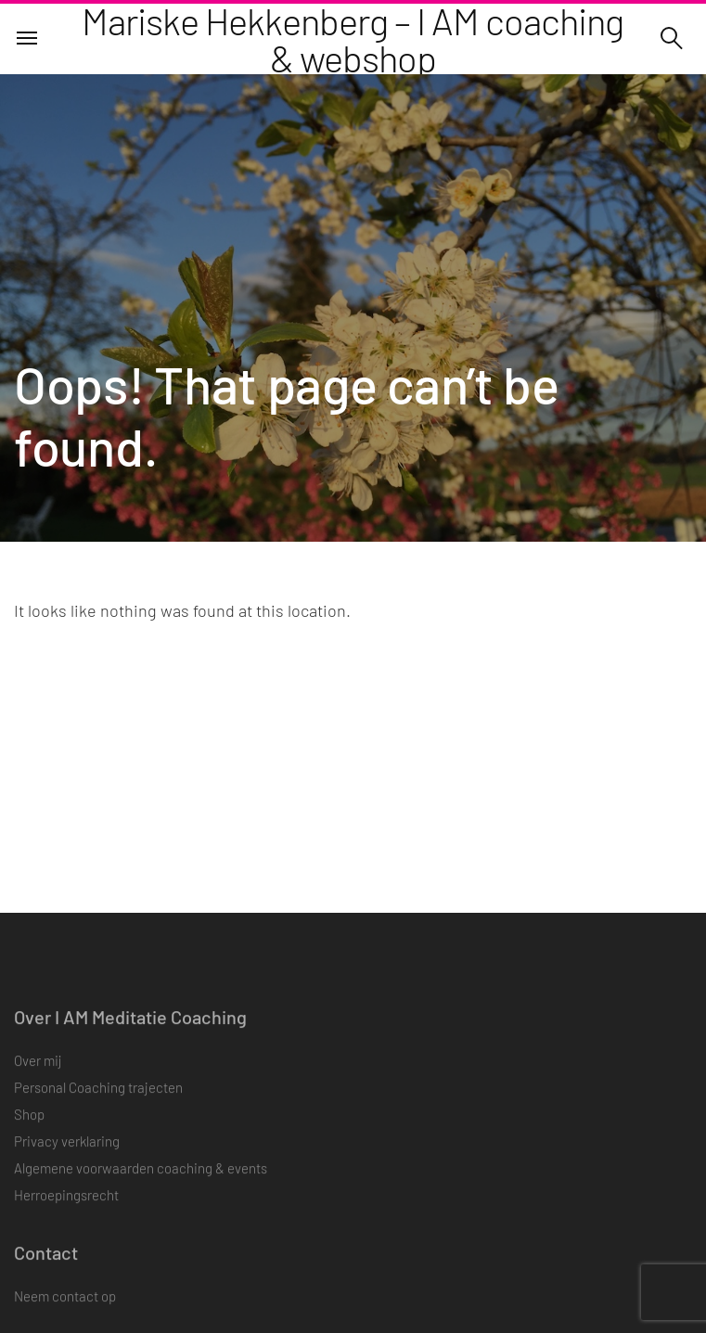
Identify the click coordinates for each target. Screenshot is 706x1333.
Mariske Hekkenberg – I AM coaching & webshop (352, 39)
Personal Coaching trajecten (98, 1097)
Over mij (37, 1070)
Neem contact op (65, 1306)
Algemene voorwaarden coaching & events (140, 1178)
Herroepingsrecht (66, 1205)
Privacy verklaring (67, 1151)
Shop (29, 1124)
